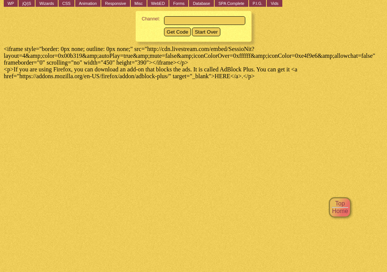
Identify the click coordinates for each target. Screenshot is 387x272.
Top (340, 203)
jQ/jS (26, 3)
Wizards (46, 3)
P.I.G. (258, 3)
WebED (158, 3)
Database (201, 3)
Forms (178, 3)
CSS (66, 3)
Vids (275, 3)
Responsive (115, 3)
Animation (88, 3)
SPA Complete (231, 3)
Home (340, 211)
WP (11, 3)
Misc (139, 3)
